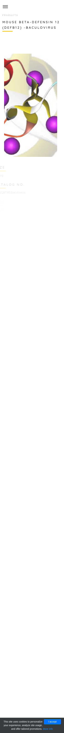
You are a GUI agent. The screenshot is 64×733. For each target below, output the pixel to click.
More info (48, 728)
